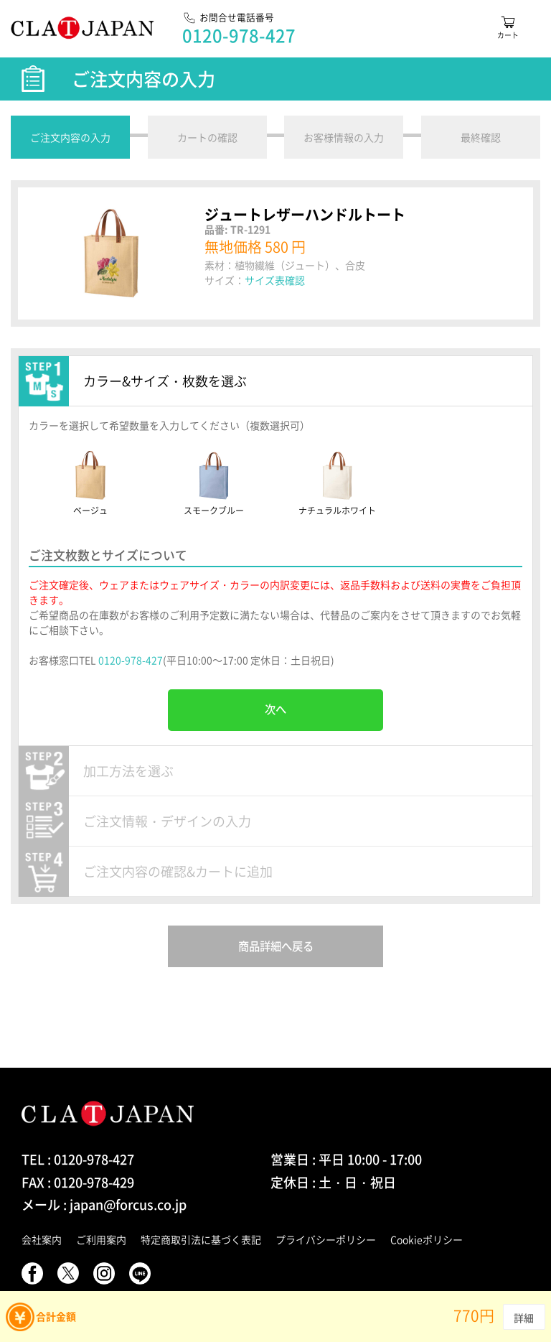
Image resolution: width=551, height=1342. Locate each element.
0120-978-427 (130, 660)
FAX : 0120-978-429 (78, 1182)
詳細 (524, 1317)
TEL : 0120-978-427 (78, 1159)
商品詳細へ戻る (276, 946)
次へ (275, 709)
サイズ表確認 (275, 280)
